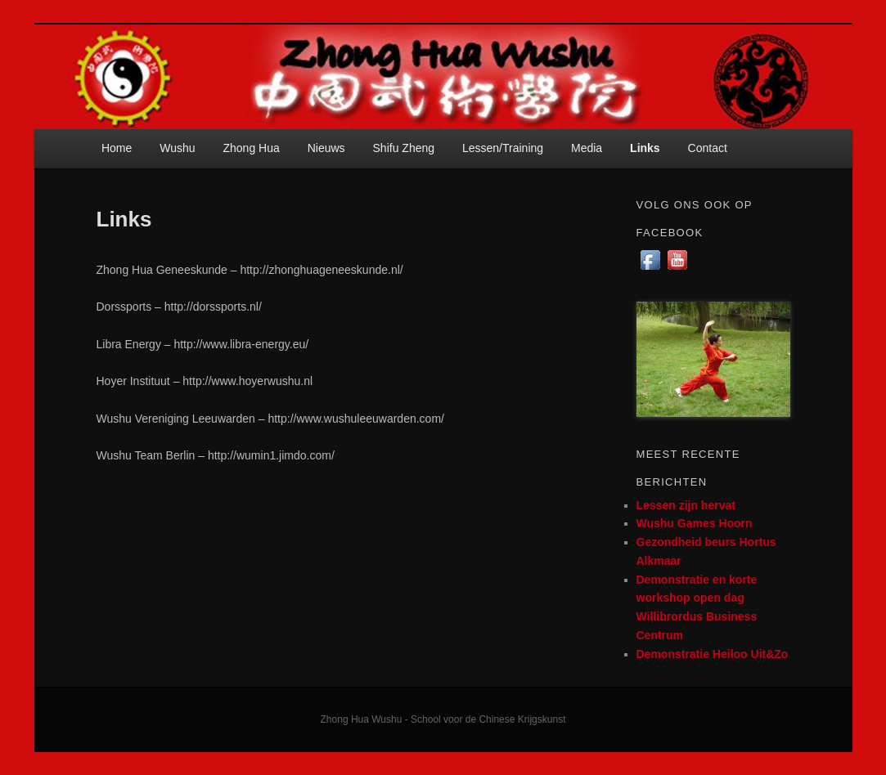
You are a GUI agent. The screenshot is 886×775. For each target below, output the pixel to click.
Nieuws (326, 148)
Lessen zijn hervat (685, 505)
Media (586, 148)
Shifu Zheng (404, 148)
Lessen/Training (502, 148)
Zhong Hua (251, 148)
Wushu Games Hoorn (694, 523)
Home (116, 148)
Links (645, 148)
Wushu (177, 148)
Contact (707, 148)
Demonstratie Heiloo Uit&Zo (712, 654)
